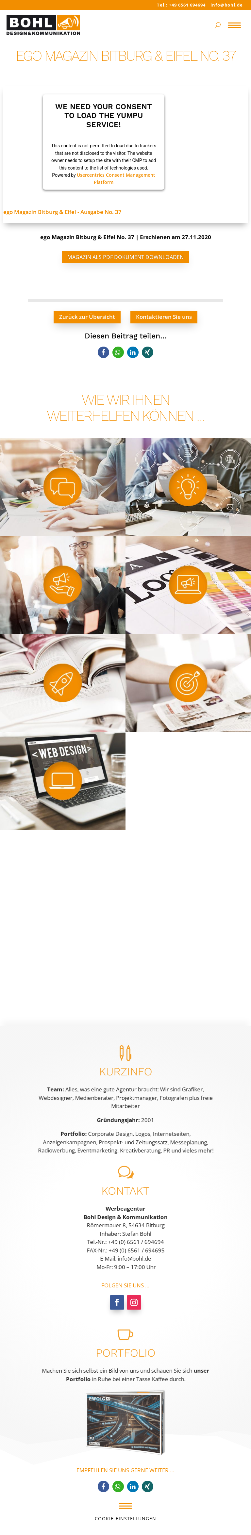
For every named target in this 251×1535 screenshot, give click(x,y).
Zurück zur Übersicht (87, 316)
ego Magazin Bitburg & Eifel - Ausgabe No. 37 (62, 212)
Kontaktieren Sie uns (164, 316)
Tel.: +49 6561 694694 (181, 5)
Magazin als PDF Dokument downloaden (125, 257)
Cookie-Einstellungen (125, 1518)
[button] (103, 352)
